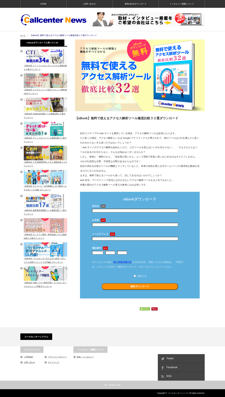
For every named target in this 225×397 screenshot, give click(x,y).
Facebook (171, 367)
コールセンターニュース (178, 393)
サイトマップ (53, 362)
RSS (169, 376)
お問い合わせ (89, 4)
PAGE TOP (112, 385)
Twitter (170, 358)
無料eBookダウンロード (136, 4)
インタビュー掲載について (182, 4)
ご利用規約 (28, 357)
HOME (43, 4)
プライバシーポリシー (57, 357)
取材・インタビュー (85, 357)
